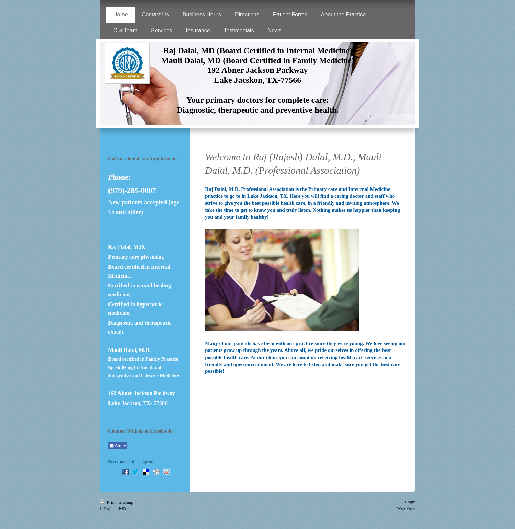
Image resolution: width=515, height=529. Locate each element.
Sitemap (126, 502)
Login (410, 501)
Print (108, 502)
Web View (406, 508)
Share (118, 446)
